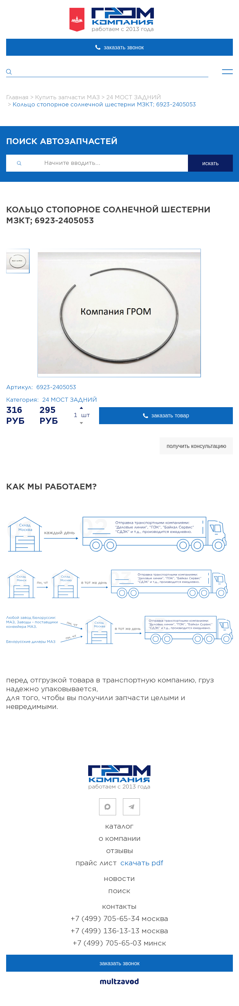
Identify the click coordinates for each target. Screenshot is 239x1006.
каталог (119, 826)
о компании (119, 838)
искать (210, 163)
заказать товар (170, 415)
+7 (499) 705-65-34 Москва (119, 919)
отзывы (119, 851)
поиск (119, 891)
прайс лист (119, 863)
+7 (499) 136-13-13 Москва (119, 931)
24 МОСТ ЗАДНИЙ (69, 400)
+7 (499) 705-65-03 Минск (119, 943)
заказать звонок (124, 47)
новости (119, 878)
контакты (119, 906)
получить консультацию (196, 446)
